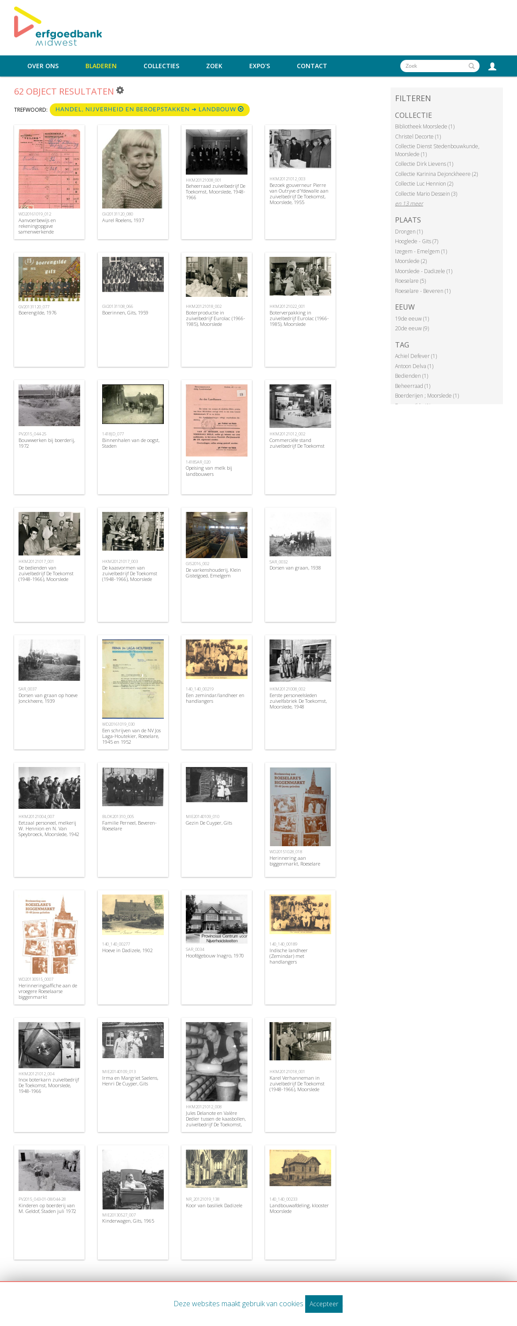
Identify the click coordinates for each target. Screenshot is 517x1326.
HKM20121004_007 (36, 816)
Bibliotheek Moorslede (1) (424, 126)
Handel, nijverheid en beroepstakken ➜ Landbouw (149, 109)
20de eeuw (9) (412, 328)
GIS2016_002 (197, 563)
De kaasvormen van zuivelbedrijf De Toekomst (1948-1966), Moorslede (129, 573)
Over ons (43, 66)
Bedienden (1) (411, 376)
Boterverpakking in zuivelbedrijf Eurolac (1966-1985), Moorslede (299, 318)
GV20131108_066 (117, 306)
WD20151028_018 (286, 852)
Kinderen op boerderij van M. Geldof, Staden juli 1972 (47, 1208)
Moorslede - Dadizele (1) (423, 271)
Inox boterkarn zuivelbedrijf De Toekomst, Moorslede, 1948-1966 (48, 1085)
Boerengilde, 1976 (37, 312)
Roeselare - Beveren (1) (423, 291)
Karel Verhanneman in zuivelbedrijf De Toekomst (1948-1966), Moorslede (297, 1083)
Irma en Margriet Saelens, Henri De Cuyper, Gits (130, 1080)
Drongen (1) (409, 231)
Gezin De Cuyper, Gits (209, 822)
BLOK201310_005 (118, 816)
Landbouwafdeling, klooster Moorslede (299, 1208)
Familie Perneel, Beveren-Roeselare (129, 825)
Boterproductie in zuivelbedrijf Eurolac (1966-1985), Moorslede (215, 318)
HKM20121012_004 (36, 1074)
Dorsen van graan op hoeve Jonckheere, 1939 (48, 698)
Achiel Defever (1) (416, 356)
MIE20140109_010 (202, 816)
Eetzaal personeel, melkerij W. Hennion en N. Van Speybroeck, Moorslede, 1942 (48, 828)
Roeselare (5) (410, 281)
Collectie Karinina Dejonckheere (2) (436, 174)
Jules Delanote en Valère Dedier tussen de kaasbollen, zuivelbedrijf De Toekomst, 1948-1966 (216, 1122)
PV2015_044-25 (32, 434)
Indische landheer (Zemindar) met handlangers (289, 956)
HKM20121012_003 (287, 179)
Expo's (259, 66)
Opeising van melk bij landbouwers (209, 470)
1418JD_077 (113, 434)
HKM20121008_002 (287, 689)
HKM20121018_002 (204, 306)
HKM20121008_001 (204, 180)
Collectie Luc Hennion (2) (424, 183)
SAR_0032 (279, 562)
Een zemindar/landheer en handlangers (215, 698)
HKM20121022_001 (287, 306)
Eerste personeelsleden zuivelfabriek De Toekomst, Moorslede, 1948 (298, 701)
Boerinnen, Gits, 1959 (125, 312)
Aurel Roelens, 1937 (123, 220)
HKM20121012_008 (204, 1107)
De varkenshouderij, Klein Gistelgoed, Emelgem (213, 572)
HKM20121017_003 (120, 561)
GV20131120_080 (117, 214)
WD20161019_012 (34, 214)
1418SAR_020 (198, 462)
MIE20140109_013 (119, 1071)
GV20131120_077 (33, 307)
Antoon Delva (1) (414, 366)
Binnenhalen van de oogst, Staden (130, 443)
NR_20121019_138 (202, 1199)
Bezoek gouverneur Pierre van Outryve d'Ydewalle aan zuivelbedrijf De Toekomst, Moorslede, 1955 (299, 194)
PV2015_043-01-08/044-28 (42, 1199)
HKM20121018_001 (287, 1071)
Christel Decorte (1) (418, 136)
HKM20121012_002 (287, 434)
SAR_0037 (27, 689)
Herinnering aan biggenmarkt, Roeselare (295, 861)
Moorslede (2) (411, 261)
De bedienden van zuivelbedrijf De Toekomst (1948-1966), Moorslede (46, 573)
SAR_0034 (195, 949)
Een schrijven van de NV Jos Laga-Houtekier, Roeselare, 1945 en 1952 (131, 736)
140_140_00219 (200, 689)
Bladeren (101, 66)
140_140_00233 (283, 1199)
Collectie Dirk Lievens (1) (424, 164)
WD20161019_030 (118, 724)
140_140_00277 (116, 944)
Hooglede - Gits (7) (416, 241)
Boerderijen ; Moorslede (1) (427, 395)
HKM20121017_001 (36, 561)
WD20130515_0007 (35, 979)
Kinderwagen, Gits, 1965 (128, 1220)
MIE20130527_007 (119, 1215)
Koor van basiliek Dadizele (214, 1205)
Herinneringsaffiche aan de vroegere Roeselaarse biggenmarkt (47, 991)
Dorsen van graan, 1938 (295, 567)
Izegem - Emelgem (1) (421, 251)
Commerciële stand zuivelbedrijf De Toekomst (297, 443)
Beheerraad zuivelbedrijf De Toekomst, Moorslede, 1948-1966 (215, 192)
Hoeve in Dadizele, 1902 (127, 950)
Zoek (214, 66)
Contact (312, 66)
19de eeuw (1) (412, 318)
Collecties (161, 66)
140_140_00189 (283, 944)
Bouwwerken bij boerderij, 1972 (46, 443)
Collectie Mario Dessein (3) (426, 193)
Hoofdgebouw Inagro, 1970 (215, 955)
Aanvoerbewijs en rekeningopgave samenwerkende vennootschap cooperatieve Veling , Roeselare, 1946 (47, 232)
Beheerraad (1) (412, 386)
